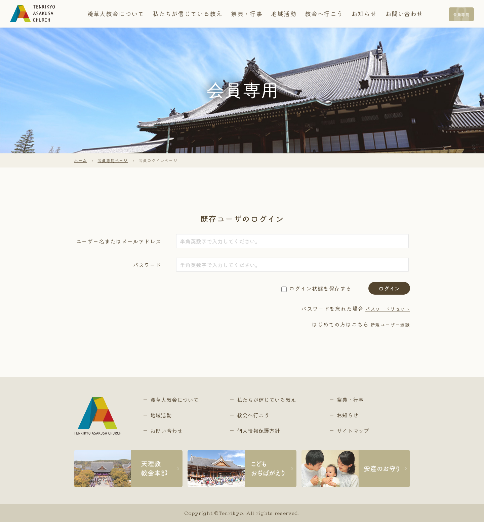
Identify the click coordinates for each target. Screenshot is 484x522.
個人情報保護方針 (258, 430)
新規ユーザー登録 (387, 324)
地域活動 (277, 13)
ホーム (80, 160)
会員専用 (459, 14)
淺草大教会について (131, 13)
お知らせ (348, 13)
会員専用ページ (113, 160)
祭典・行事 (244, 13)
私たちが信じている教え (193, 13)
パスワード (147, 265)
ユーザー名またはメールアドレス (119, 241)
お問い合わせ (383, 13)
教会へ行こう (312, 13)
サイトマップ (353, 430)
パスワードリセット (384, 308)
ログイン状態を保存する (320, 288)
